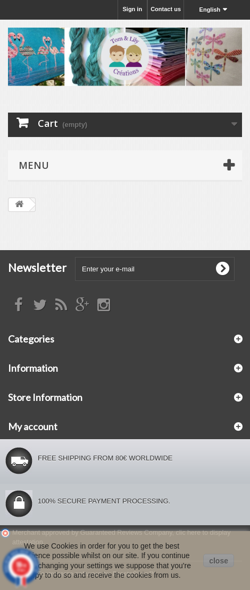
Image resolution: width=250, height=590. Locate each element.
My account (32, 426)
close (218, 561)
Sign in (132, 9)
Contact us (166, 9)
